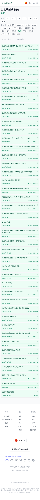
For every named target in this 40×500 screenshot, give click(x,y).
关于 (33, 423)
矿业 (19, 426)
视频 (6, 426)
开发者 (20, 430)
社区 (19, 420)
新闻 (33, 416)
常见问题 (7, 416)
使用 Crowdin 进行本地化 (20, 470)
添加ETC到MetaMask (20, 449)
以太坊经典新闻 (10, 9)
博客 (33, 420)
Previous (7, 39)
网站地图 (33, 430)
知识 (6, 423)
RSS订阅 (33, 426)
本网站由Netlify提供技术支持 (20, 467)
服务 (19, 416)
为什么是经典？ (6, 420)
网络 (19, 423)
